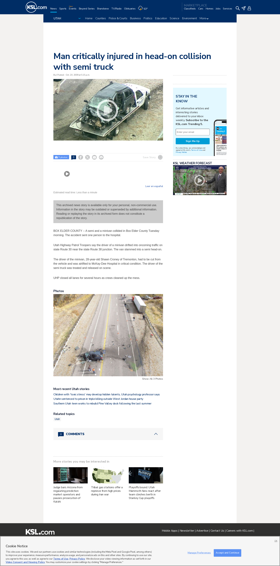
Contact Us (217, 531)
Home (88, 18)
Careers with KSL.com (239, 531)
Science (174, 18)
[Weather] (144, 10)
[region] (140, 551)
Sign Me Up (193, 141)
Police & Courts (118, 18)
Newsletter (187, 531)
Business (135, 18)
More (204, 18)
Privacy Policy (77, 558)
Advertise (202, 531)
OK (275, 541)
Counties (100, 18)
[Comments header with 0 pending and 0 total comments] (108, 434)
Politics (148, 18)
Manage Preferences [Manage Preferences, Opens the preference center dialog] (199, 552)
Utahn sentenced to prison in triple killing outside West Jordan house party (98, 399)
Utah (57, 419)
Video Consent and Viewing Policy (25, 562)
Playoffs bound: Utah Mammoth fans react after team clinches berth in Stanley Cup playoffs (145, 492)
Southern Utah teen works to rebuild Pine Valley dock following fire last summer (102, 404)
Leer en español (154, 186)
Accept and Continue (227, 552)
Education (161, 18)
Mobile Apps (170, 531)
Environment (189, 18)
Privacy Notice (181, 152)
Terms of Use (196, 150)
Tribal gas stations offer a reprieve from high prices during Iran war (107, 490)
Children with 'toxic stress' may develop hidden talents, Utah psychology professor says (106, 394)
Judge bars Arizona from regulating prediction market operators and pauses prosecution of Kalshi (68, 494)
